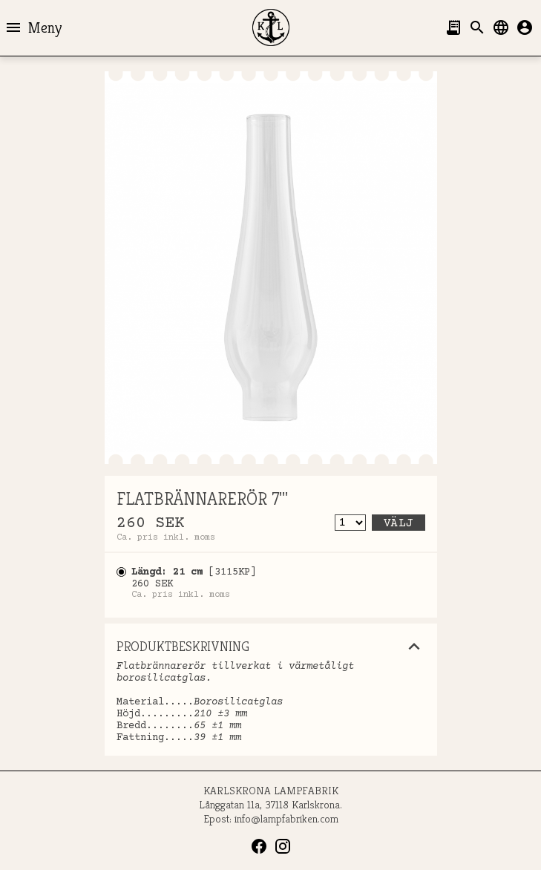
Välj (398, 523)
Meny (33, 27)
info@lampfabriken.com (286, 818)
